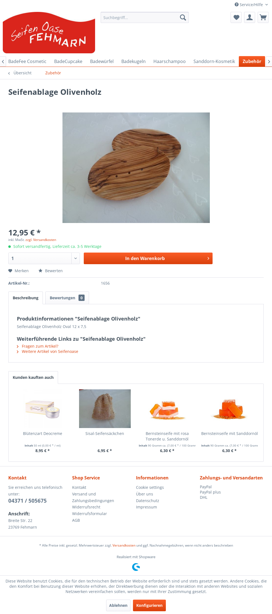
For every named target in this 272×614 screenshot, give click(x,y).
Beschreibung (25, 297)
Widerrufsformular (89, 513)
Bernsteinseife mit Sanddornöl (229, 433)
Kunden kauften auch (33, 377)
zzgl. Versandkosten (40, 239)
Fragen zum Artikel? (37, 346)
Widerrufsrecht (86, 507)
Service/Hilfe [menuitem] (249, 4)
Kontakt (79, 487)
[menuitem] (145, 17)
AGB (76, 520)
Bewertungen (67, 298)
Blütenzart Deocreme (42, 433)
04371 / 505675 (27, 500)
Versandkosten (124, 545)
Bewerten (50, 270)
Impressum (146, 507)
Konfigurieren (149, 605)
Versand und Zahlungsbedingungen (93, 497)
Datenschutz (147, 500)
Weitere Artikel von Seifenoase (47, 351)
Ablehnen (118, 605)
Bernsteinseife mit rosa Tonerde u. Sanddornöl (167, 436)
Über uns (144, 494)
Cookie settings (150, 487)
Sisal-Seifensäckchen (104, 433)
